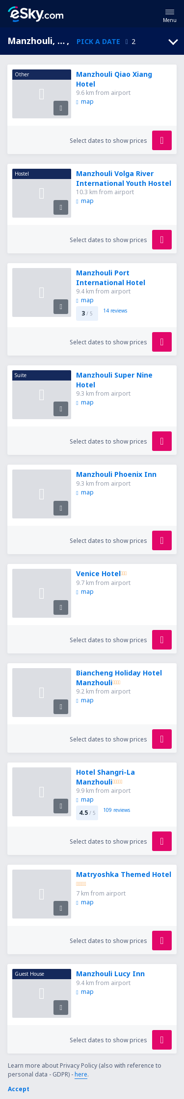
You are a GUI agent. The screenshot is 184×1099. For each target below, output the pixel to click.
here (81, 1074)
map (84, 101)
